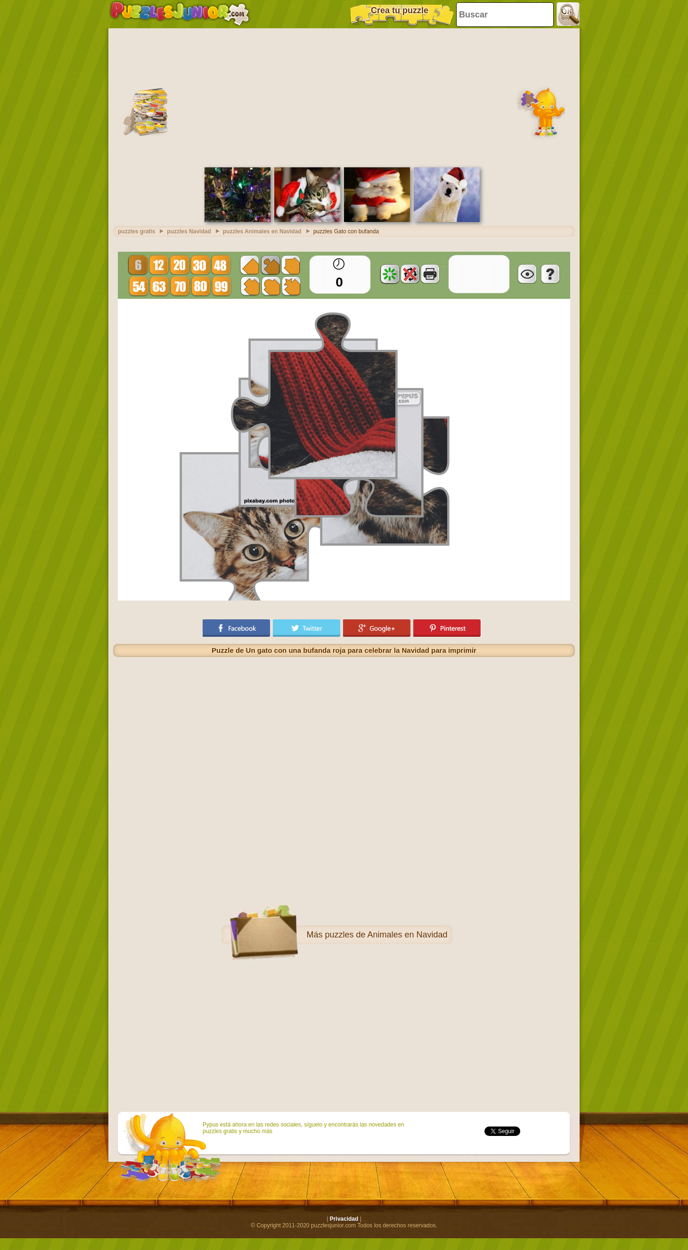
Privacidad (344, 1219)
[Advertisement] (344, 97)
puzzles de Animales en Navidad (386, 934)
